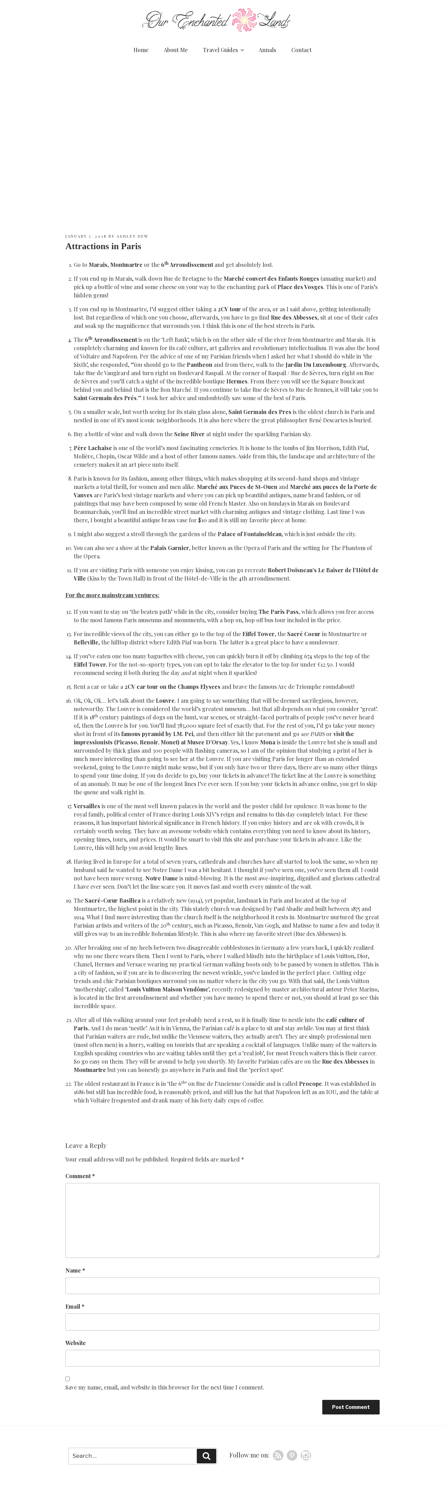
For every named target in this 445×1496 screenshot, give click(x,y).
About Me (176, 49)
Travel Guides (224, 49)
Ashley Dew (132, 236)
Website (75, 1342)
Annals (267, 49)
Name (75, 1270)
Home (141, 49)
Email (74, 1306)
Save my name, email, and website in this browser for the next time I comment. (164, 1387)
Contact (301, 49)
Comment (80, 1176)
